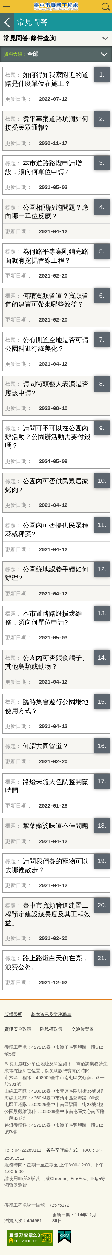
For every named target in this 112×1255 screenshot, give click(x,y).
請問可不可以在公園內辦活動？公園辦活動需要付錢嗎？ (47, 436)
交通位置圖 (82, 1029)
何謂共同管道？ (46, 746)
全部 (32, 54)
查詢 (105, 6)
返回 (7, 22)
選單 (6, 6)
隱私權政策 (51, 1029)
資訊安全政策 (17, 1029)
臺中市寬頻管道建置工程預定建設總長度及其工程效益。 (47, 914)
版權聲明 (13, 1014)
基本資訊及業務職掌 (51, 1014)
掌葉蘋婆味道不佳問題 (55, 825)
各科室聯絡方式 (62, 1149)
